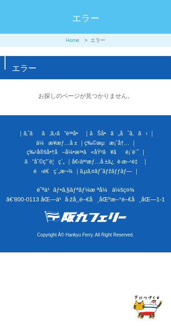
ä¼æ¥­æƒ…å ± (56, 143)
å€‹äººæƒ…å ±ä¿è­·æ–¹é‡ (106, 162)
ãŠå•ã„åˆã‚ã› (119, 133)
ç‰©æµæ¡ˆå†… (106, 143)
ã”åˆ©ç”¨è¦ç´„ (45, 162)
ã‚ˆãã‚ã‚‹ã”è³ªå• (52, 133)
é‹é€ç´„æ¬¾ (53, 171)
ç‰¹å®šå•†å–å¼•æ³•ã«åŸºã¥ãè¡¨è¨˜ (82, 152)
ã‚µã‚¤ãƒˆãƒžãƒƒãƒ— (106, 171)
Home (72, 40)
